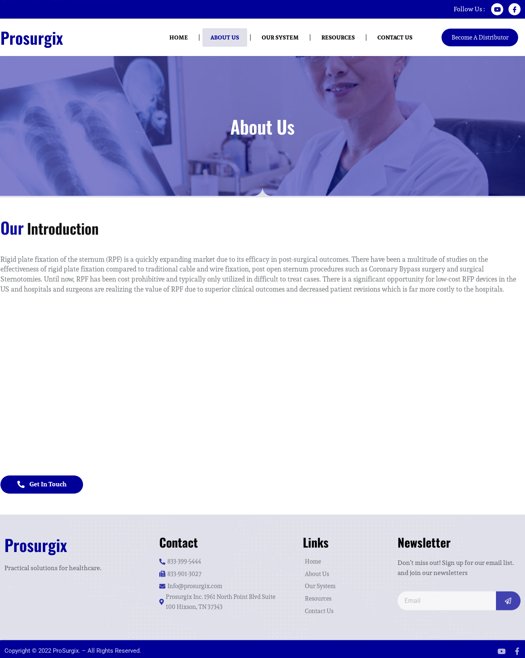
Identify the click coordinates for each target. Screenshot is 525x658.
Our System (280, 37)
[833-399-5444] (219, 556)
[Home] (342, 556)
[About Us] (342, 569)
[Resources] (342, 593)
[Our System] (342, 581)
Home (178, 37)
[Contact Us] (342, 606)
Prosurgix (31, 37)
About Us (224, 37)
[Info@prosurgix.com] (87, 9)
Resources (338, 37)
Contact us (394, 37)
